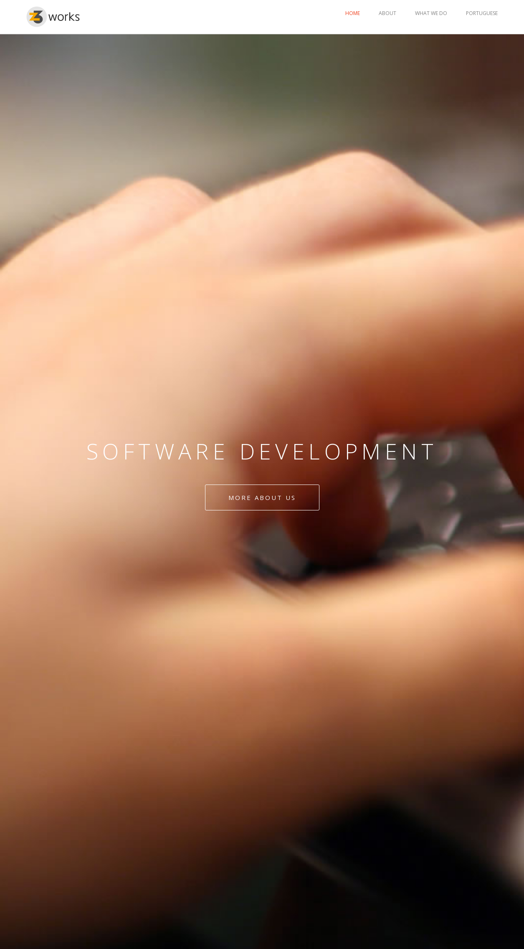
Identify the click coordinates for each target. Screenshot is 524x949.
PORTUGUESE (482, 13)
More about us (262, 497)
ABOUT (387, 13)
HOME (352, 13)
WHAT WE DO (431, 13)
